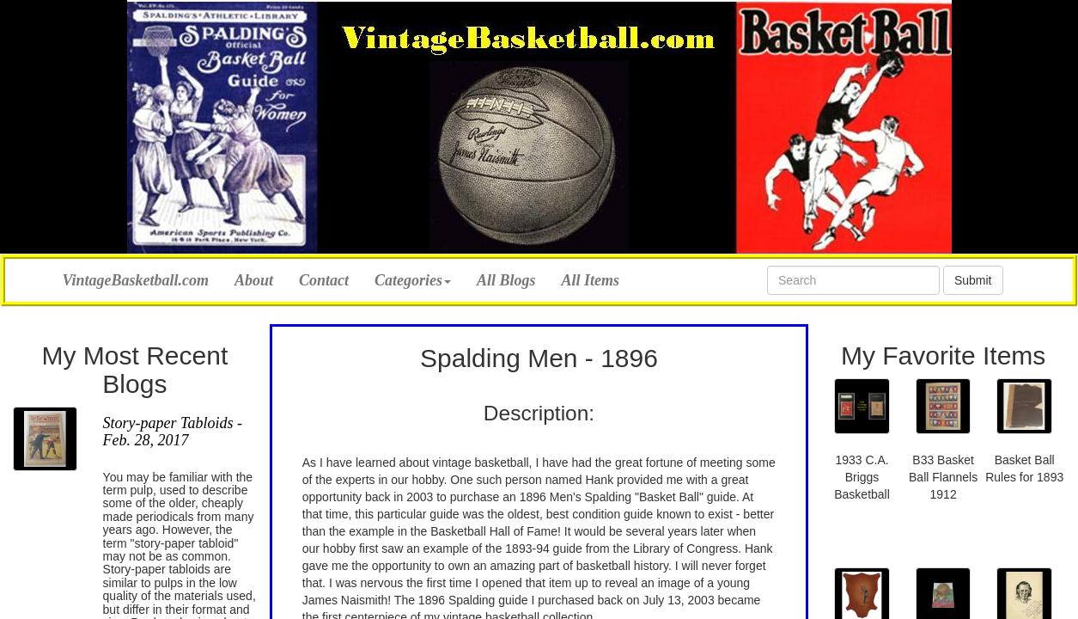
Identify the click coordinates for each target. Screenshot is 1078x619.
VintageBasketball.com (136, 278)
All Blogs (506, 280)
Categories (413, 280)
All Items (591, 280)
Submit (973, 280)
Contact (324, 280)
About (253, 280)
